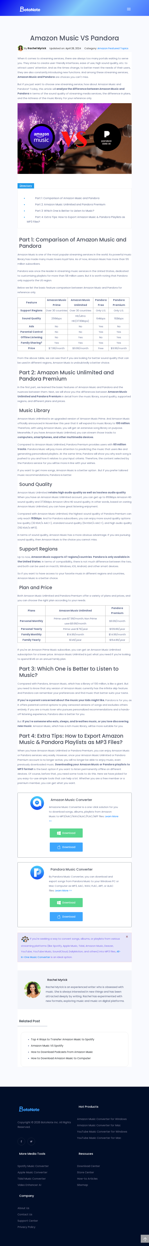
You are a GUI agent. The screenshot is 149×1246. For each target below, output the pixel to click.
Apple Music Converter (32, 1172)
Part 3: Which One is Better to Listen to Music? (64, 211)
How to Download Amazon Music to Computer (61, 1058)
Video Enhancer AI (29, 1185)
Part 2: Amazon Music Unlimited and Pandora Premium (70, 204)
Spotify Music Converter (33, 1166)
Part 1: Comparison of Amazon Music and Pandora (67, 198)
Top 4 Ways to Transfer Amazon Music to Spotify (62, 1039)
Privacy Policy (26, 1227)
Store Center (85, 1172)
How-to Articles (87, 1178)
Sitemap (82, 1185)
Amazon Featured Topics (112, 48)
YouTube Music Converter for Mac (99, 1138)
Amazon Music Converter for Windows (102, 1119)
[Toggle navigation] (129, 9)
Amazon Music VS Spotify (47, 1046)
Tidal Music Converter (32, 1178)
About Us (23, 1208)
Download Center (88, 1166)
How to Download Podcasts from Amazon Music (62, 1052)
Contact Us (25, 1214)
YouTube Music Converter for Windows (102, 1131)
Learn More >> (63, 890)
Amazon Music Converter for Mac (99, 1125)
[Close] (126, 937)
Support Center (28, 1220)
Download (66, 833)
